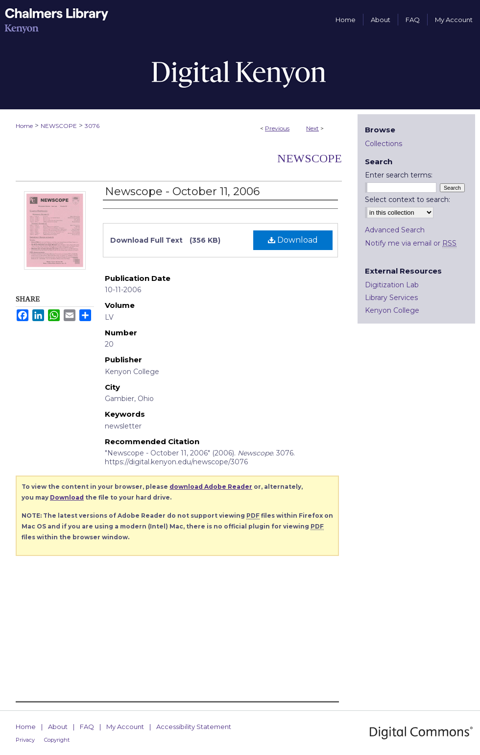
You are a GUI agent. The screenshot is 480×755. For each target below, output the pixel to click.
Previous (277, 128)
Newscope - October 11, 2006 (182, 191)
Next (312, 128)
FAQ (87, 726)
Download (293, 240)
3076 (92, 125)
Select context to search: (407, 199)
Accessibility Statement (193, 726)
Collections (383, 143)
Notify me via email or (410, 243)
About (58, 726)
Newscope (309, 158)
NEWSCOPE (59, 125)
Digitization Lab (392, 284)
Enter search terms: (398, 175)
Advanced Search (395, 230)
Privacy (25, 739)
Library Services (391, 297)
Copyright (57, 739)
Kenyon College (392, 310)
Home (24, 125)
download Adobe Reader (210, 486)
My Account (125, 726)
